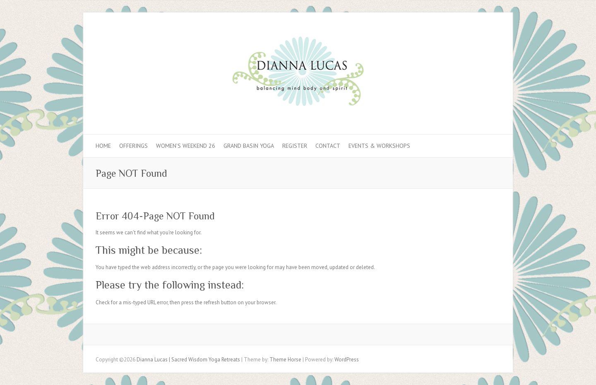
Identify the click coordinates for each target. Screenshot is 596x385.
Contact (327, 145)
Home (103, 145)
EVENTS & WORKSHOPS (379, 145)
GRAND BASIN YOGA (248, 145)
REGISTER (294, 145)
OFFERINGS (133, 145)
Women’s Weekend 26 (185, 145)
